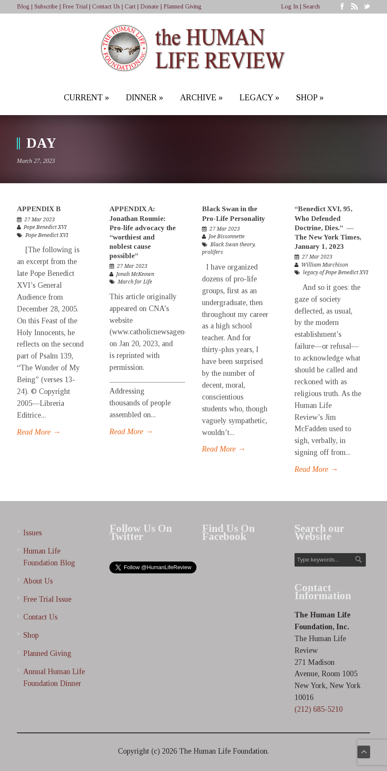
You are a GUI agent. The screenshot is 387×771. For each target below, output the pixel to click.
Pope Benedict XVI (45, 227)
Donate (149, 6)
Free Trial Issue (47, 599)
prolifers (212, 252)
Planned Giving (183, 6)
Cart (130, 6)
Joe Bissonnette (227, 237)
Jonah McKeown (135, 274)
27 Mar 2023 (40, 220)
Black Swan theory (232, 245)
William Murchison (324, 265)
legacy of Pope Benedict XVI (335, 272)
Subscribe (46, 6)
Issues (32, 533)
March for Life (135, 282)
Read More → (38, 432)
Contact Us (106, 6)
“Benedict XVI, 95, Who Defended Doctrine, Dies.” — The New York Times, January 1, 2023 (327, 227)
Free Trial (75, 6)
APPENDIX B (39, 209)
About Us (38, 581)
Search (311, 6)
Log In (289, 6)
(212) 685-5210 (318, 709)
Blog (23, 6)
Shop (31, 635)
